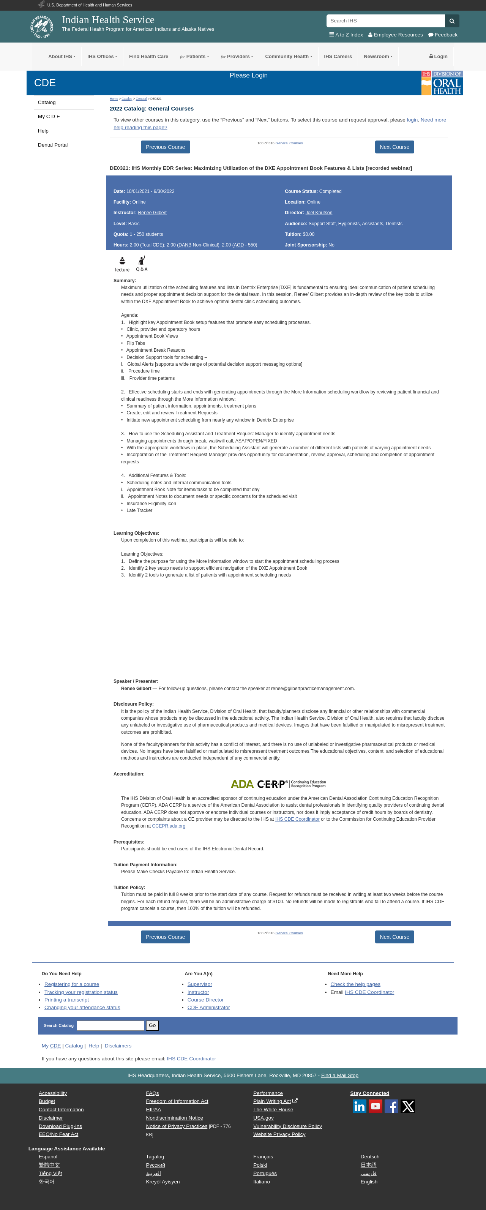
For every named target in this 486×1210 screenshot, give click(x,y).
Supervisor (200, 984)
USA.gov (263, 1118)
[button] (452, 21)
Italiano (261, 1182)
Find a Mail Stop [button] (339, 1075)
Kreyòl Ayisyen (163, 1182)
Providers (235, 56)
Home (114, 99)
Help (43, 131)
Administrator (209, 1007)
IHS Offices (100, 56)
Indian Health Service (108, 19)
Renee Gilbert (152, 212)
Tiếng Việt (50, 1173)
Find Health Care (148, 56)
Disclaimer (51, 1118)
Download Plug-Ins (60, 1126)
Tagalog (155, 1156)
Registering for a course (71, 984)
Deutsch (370, 1156)
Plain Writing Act (272, 1101)
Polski (260, 1165)
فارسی (369, 1173)
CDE (45, 82)
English (369, 1182)
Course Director (206, 1000)
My (51, 1046)
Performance (268, 1093)
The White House (273, 1109)
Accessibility (53, 1093)
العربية (153, 1173)
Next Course (395, 147)
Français (263, 1156)
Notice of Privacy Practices (177, 1126)
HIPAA (153, 1109)
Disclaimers (118, 1046)
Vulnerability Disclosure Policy (287, 1126)
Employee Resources (398, 35)
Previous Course (165, 147)
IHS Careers (338, 56)
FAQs (152, 1093)
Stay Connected (370, 1093)
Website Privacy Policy (279, 1134)
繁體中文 (49, 1165)
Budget (47, 1101)
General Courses (289, 143)
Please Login (249, 75)
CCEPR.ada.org (169, 826)
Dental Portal (53, 145)
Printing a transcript (66, 1000)
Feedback (446, 35)
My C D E (49, 116)
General (141, 99)
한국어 (47, 1182)
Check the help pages (356, 984)
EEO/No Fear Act (58, 1134)
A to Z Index (349, 35)
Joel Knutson (319, 212)
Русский (155, 1165)
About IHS (60, 56)
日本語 (369, 1165)
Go (152, 1025)
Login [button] (438, 56)
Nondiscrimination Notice (174, 1118)
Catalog (47, 102)
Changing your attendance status (82, 1007)
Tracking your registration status (81, 992)
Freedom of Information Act (177, 1101)
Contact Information (61, 1109)
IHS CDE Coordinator (297, 819)
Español (48, 1156)
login (412, 120)
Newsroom (376, 56)
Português (265, 1173)
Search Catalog (59, 1025)
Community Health (287, 56)
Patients (192, 56)
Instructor (198, 992)
